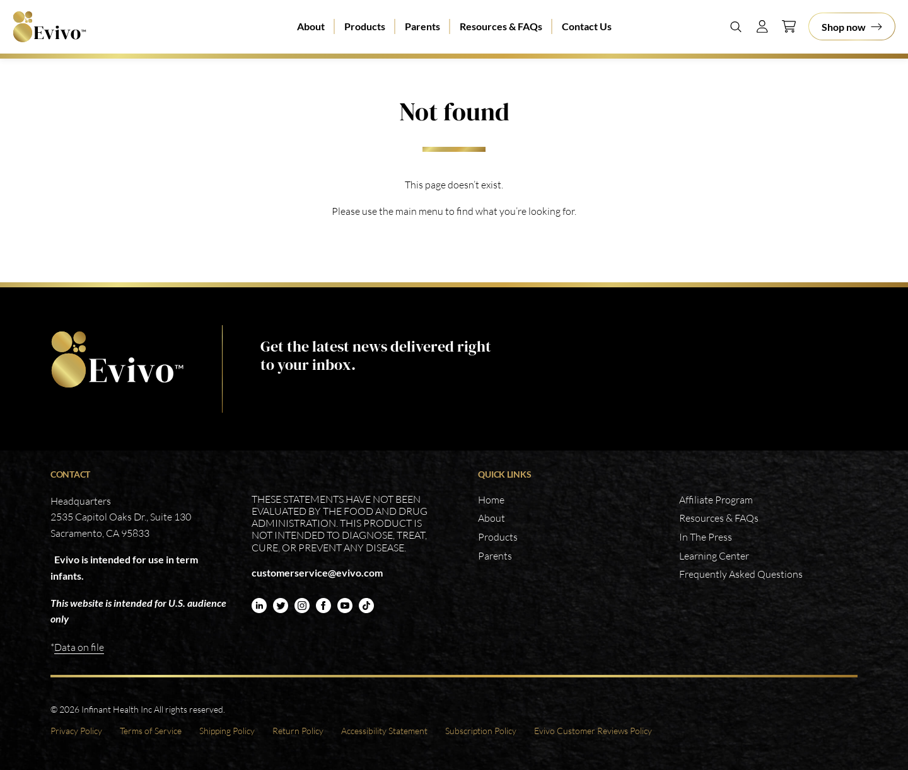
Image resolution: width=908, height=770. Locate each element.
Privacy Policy (76, 730)
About (311, 26)
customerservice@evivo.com (317, 572)
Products (364, 26)
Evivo (49, 26)
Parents (422, 26)
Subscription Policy (480, 730)
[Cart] (789, 26)
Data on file (79, 647)
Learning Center (714, 555)
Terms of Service (151, 730)
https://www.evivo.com (117, 359)
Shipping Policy (227, 730)
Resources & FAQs (501, 26)
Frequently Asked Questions (741, 574)
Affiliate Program (716, 499)
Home (491, 499)
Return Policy (297, 730)
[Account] (762, 26)
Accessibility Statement (384, 730)
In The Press (705, 537)
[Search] (736, 26)
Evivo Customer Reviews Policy (593, 730)
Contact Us (587, 26)
